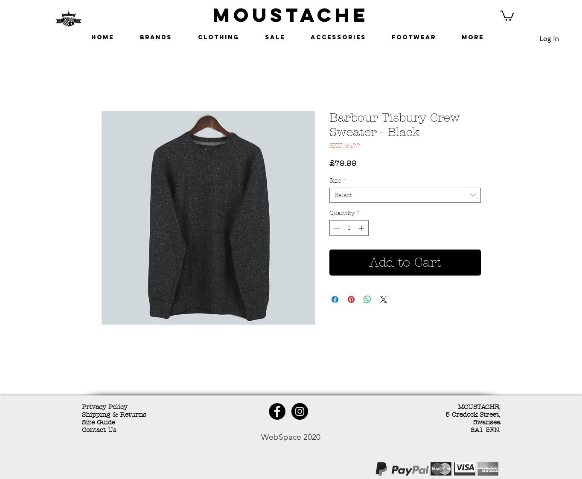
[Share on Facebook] (335, 299)
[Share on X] (383, 299)
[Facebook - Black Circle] (277, 411)
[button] (507, 15)
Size (338, 180)
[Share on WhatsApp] (367, 299)
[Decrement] (336, 228)
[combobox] (405, 195)
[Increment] (362, 228)
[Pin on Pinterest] (351, 299)
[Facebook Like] (144, 470)
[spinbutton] (349, 228)
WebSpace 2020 (290, 437)
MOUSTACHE (291, 15)
